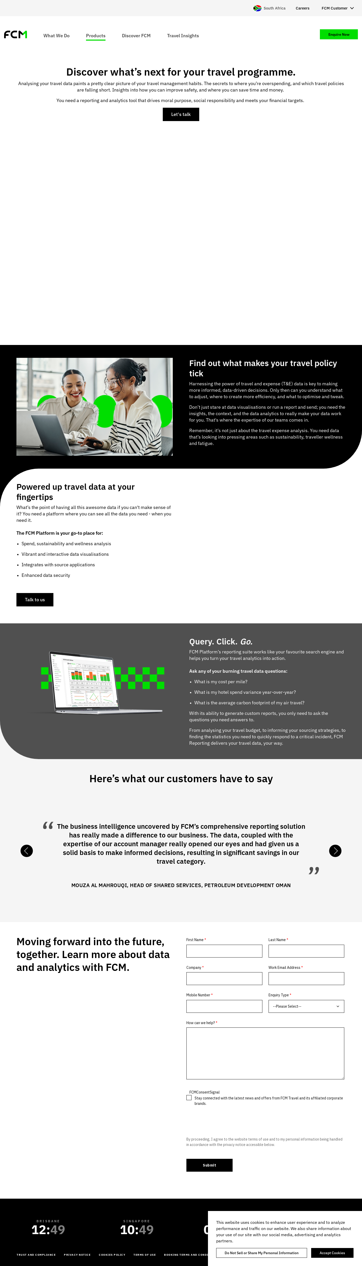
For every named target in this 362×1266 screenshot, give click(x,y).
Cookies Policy (112, 1254)
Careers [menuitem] (302, 8)
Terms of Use (145, 1254)
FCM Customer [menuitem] (335, 8)
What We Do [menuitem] (56, 35)
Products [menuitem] (96, 35)
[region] (285, 1238)
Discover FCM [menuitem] (136, 35)
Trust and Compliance (36, 1254)
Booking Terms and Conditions (191, 1254)
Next (335, 851)
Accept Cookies (332, 1253)
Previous (27, 851)
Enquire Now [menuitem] (338, 34)
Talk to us (35, 600)
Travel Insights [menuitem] (183, 35)
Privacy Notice (77, 1254)
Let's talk (181, 114)
